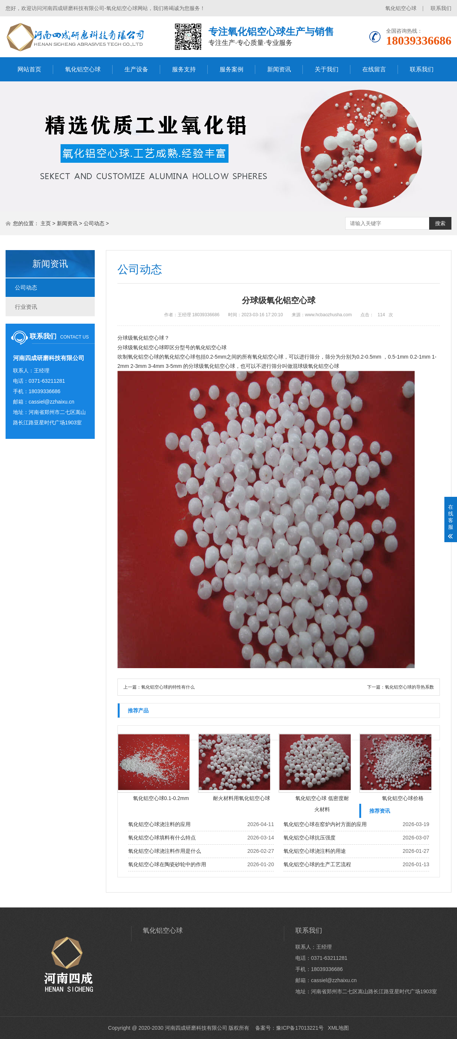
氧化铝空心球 (401, 8)
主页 (45, 223)
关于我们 (326, 69)
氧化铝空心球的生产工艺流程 (317, 864)
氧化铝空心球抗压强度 (309, 838)
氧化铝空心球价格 (403, 798)
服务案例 (231, 69)
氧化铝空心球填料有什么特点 (162, 838)
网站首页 (29, 69)
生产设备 (136, 69)
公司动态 (94, 223)
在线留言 (374, 69)
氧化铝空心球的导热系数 (409, 687)
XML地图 (338, 1028)
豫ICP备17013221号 (300, 1028)
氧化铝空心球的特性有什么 (168, 687)
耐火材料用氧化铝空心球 (241, 798)
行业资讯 (26, 307)
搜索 (440, 223)
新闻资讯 (279, 69)
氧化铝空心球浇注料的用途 (314, 851)
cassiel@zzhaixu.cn (51, 402)
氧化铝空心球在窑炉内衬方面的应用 (325, 824)
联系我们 (441, 8)
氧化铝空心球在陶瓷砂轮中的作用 (167, 864)
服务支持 (184, 69)
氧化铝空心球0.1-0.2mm (161, 798)
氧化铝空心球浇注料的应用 (159, 824)
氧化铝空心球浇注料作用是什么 (164, 851)
